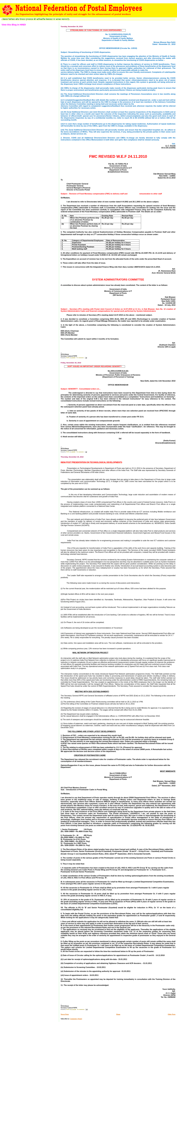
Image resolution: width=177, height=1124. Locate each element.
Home (118, 1014)
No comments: (80, 357)
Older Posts (171, 1014)
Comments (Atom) (76, 1019)
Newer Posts (65, 1014)
